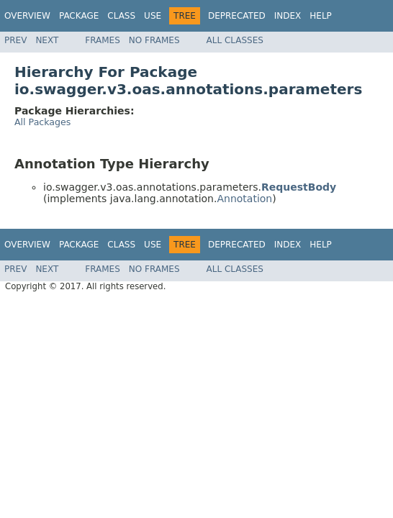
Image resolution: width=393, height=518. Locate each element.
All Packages (42, 122)
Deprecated (237, 16)
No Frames (154, 40)
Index (288, 16)
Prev (15, 40)
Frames (102, 40)
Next (46, 40)
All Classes (235, 40)
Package (79, 16)
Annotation (244, 198)
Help (321, 16)
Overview (27, 16)
